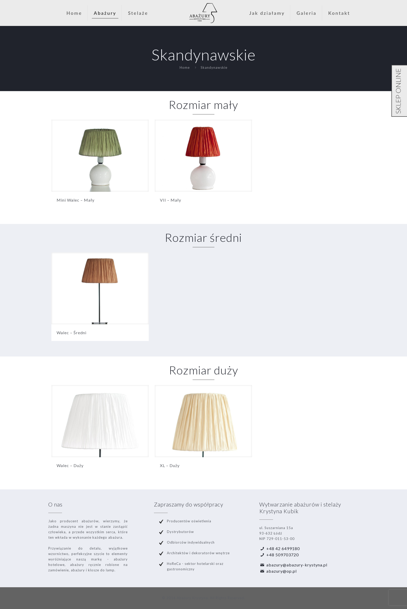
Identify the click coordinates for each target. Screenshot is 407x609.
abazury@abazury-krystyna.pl (296, 564)
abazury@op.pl (281, 571)
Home (185, 67)
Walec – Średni (71, 332)
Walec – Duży (70, 465)
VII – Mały (170, 199)
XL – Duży (170, 465)
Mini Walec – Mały (75, 199)
